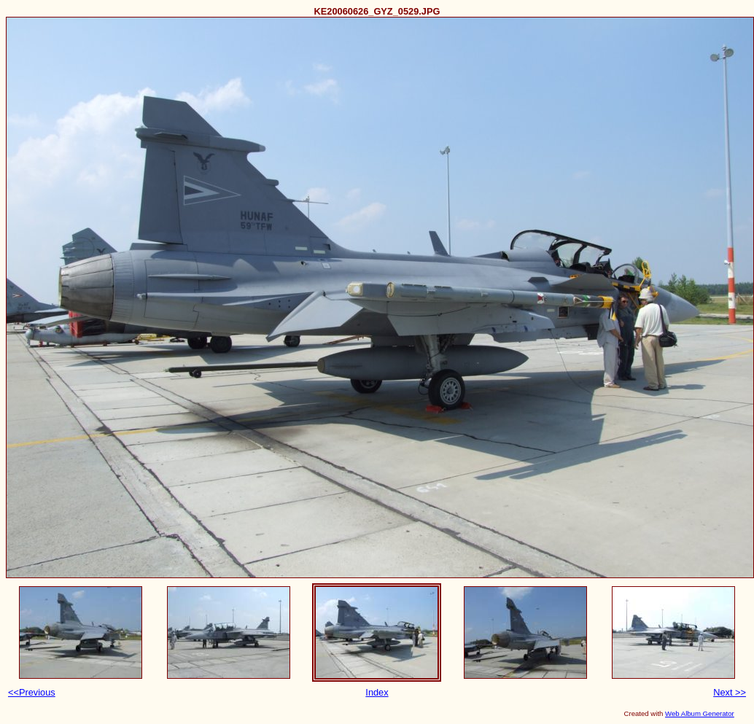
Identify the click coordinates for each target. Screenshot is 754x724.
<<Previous (31, 692)
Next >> (729, 692)
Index (376, 692)
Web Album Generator (699, 713)
